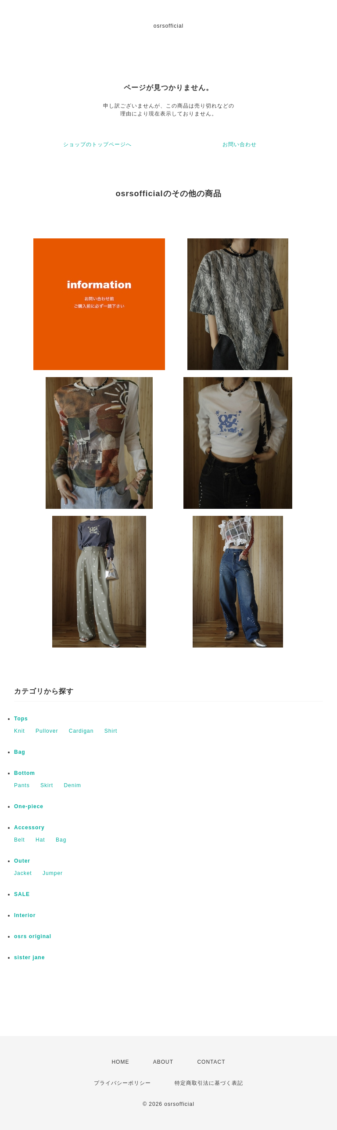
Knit (19, 731)
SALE (22, 894)
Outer (22, 861)
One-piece (28, 806)
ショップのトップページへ (97, 144)
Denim (72, 785)
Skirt (46, 785)
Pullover (47, 731)
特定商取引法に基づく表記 (209, 1083)
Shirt (111, 731)
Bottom (24, 773)
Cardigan (81, 731)
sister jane (29, 957)
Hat (40, 840)
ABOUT (163, 1062)
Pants (22, 785)
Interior (25, 915)
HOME (120, 1062)
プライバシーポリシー (122, 1083)
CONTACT (211, 1062)
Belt (19, 840)
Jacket (23, 873)
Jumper (53, 873)
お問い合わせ (239, 144)
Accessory (29, 827)
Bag (19, 752)
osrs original (32, 936)
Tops (21, 719)
